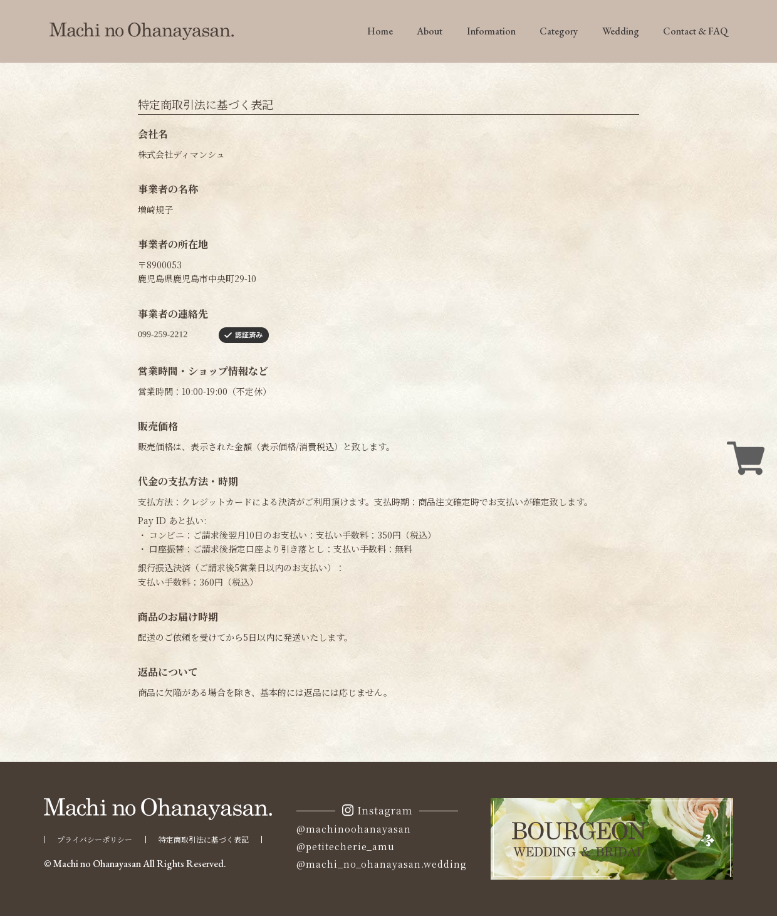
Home (380, 31)
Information (491, 31)
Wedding (620, 31)
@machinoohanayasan (353, 829)
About (429, 31)
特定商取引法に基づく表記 (204, 839)
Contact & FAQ (695, 31)
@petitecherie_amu (345, 846)
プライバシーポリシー (94, 839)
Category (559, 31)
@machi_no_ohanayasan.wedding (381, 864)
